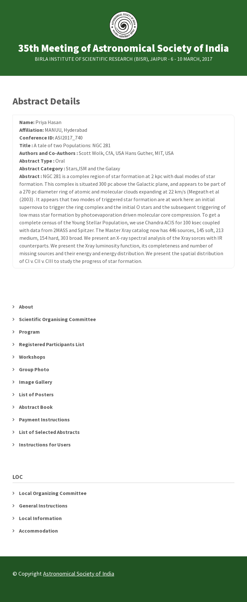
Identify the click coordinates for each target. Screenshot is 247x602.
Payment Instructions (44, 419)
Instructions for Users (45, 444)
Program (29, 331)
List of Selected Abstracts (49, 432)
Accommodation (38, 530)
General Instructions (43, 505)
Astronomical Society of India (78, 573)
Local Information (40, 518)
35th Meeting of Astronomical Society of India (123, 48)
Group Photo (34, 369)
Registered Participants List (51, 344)
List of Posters (36, 394)
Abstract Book (36, 407)
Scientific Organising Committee (57, 319)
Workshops (32, 357)
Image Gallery (35, 382)
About (26, 306)
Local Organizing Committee (53, 493)
